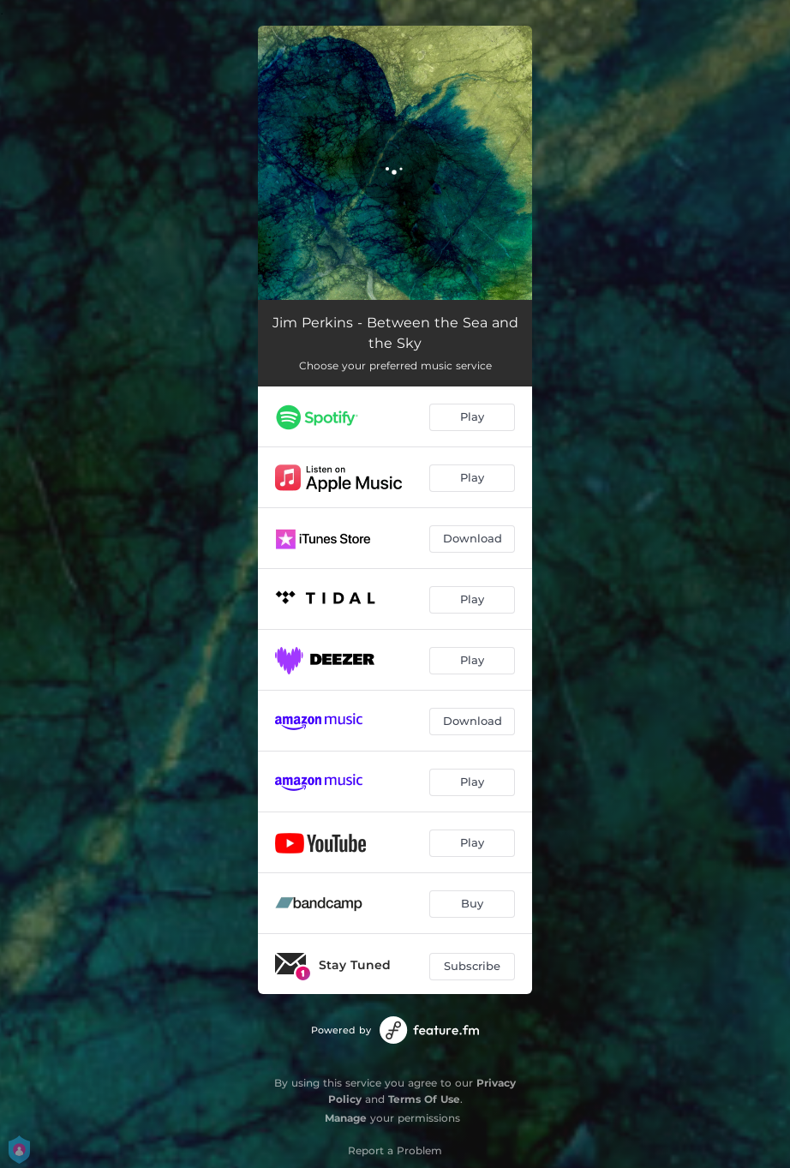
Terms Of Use (424, 1099)
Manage (346, 1117)
